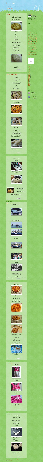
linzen (28, 43)
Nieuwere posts (8, 459)
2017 (29, 71)
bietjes (35, 33)
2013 (29, 87)
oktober (29, 76)
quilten (28, 47)
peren (28, 46)
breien (36, 34)
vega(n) (28, 53)
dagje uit (35, 36)
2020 (29, 68)
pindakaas (34, 46)
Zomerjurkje (9, 363)
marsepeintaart (30, 44)
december (29, 74)
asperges (28, 32)
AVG (12, 8)
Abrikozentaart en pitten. (12, 283)
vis (10, 70)
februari (29, 84)
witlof (35, 54)
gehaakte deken (32, 38)
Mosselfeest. (9, 203)
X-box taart (9, 156)
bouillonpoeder (34, 34)
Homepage (8, 8)
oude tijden (29, 45)
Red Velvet (29, 48)
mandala (34, 43)
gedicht (28, 38)
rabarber (30, 47)
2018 (29, 70)
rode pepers (31, 48)
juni (28, 80)
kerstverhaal (34, 41)
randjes (32, 47)
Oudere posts (25, 459)
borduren (31, 34)
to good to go (33, 52)
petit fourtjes (31, 46)
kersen (29, 41)
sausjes (28, 49)
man (31, 43)
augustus (29, 78)
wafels (31, 54)
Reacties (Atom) (10, 460)
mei (28, 81)
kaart (28, 41)
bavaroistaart (33, 33)
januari (29, 85)
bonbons (28, 34)
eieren (34, 37)
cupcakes (33, 36)
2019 (29, 69)
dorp (28, 37)
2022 (29, 66)
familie (36, 37)
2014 (29, 86)
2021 (29, 67)
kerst (31, 41)
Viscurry (8, 14)
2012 (29, 88)
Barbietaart (31, 33)
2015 (29, 73)
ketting (36, 41)
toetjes (35, 52)
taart (30, 51)
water (32, 54)
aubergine (31, 32)
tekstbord (31, 52)
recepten (9, 70)
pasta (33, 45)
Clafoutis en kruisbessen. (12, 74)
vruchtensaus (29, 54)
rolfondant (33, 48)
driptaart (32, 37)
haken (29, 40)
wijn (34, 54)
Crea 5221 (30, 36)
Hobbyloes (10, 3)
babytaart (35, 32)
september (29, 77)
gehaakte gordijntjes (32, 39)
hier (19, 404)
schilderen (30, 49)
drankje (30, 37)
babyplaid (33, 32)
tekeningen (28, 52)
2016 (29, 72)
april (28, 82)
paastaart (32, 45)
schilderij (33, 49)
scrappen (35, 49)
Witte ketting (9, 413)
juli (28, 79)
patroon (35, 45)
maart (29, 83)
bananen (28, 33)
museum (35, 44)
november (29, 75)
